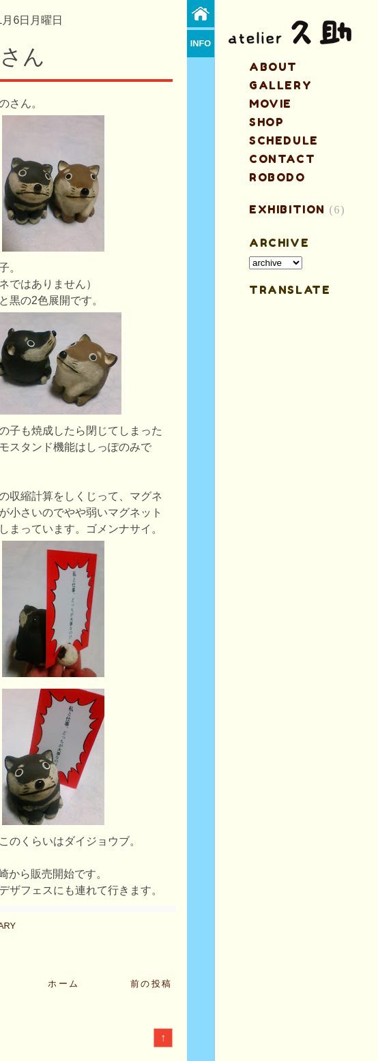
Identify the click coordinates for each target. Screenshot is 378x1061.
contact (282, 159)
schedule (284, 140)
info (201, 43)
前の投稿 (151, 983)
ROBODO (277, 177)
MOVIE (270, 103)
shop (266, 122)
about (273, 67)
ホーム (64, 983)
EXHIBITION (287, 209)
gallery (280, 85)
